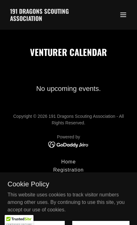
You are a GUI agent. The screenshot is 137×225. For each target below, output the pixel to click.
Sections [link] (68, 178)
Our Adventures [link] (68, 186)
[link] (50, 19)
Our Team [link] (68, 194)
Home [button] (68, 161)
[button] (123, 14)
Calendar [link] (68, 202)
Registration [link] (68, 169)
